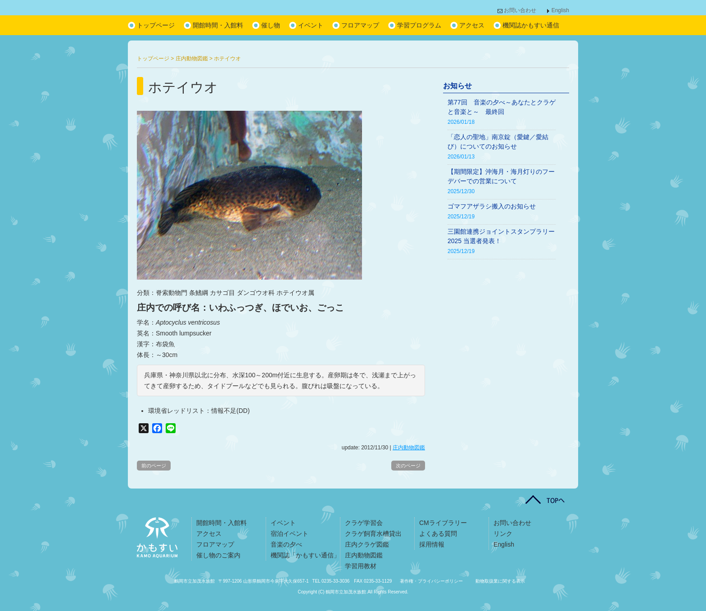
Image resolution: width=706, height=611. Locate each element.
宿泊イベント (289, 533)
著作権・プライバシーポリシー (431, 581)
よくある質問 (438, 533)
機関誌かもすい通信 (530, 25)
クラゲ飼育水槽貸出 (373, 533)
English (560, 10)
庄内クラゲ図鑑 (367, 544)
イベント (310, 25)
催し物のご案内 (218, 555)
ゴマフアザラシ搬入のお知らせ (492, 206)
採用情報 (431, 544)
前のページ (153, 465)
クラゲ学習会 (364, 522)
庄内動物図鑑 (409, 447)
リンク (502, 533)
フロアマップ (360, 25)
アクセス (471, 25)
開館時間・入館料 (218, 25)
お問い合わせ (520, 10)
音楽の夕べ (286, 544)
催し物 (270, 25)
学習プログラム (419, 25)
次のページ (408, 465)
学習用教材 (360, 566)
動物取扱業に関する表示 (500, 581)
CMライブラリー (443, 522)
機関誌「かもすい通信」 (305, 555)
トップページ (156, 25)
